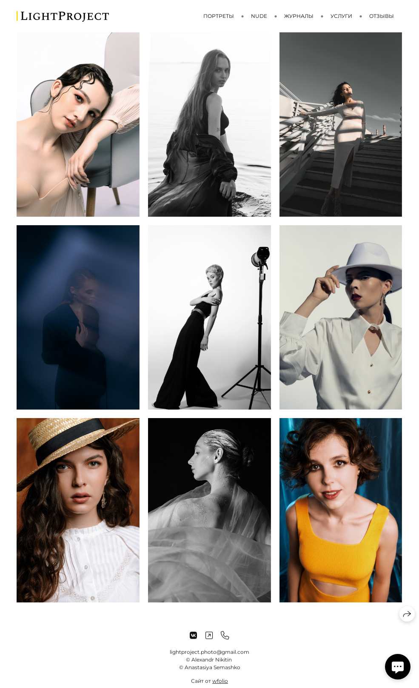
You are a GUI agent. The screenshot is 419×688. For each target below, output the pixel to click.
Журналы (299, 16)
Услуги (341, 16)
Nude (259, 16)
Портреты (218, 16)
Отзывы (381, 16)
